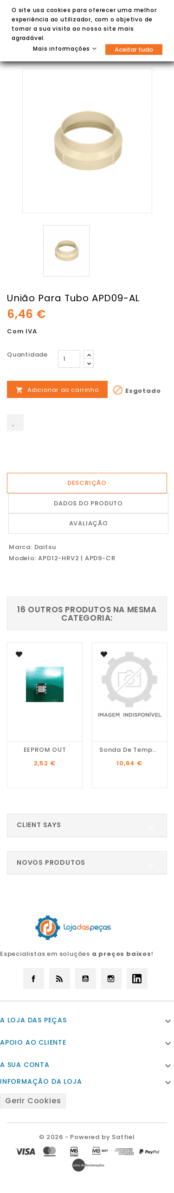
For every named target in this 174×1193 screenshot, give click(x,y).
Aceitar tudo (134, 49)
